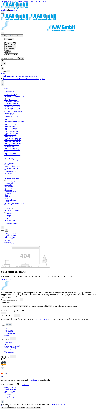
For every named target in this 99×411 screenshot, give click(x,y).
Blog (5, 328)
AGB (50, 306)
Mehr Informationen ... (58, 404)
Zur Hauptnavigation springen (37, 1)
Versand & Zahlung (10, 347)
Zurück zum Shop (6, 279)
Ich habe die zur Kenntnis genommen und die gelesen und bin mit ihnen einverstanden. (41, 306)
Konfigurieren (21, 407)
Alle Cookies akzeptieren (33, 407)
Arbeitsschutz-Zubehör (11, 54)
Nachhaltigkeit (8, 332)
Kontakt (6, 335)
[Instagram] (4, 360)
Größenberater (8, 330)
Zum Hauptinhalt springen (9, 1)
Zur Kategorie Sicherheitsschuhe (14, 121)
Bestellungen (28, 76)
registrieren (7, 75)
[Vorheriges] (2, 84)
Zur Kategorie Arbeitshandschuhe (14, 96)
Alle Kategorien (9, 39)
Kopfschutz (8, 52)
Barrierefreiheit (9, 352)
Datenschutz (8, 349)
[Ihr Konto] (2, 68)
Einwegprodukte (9, 48)
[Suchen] (19, 58)
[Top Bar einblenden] (2, 81)
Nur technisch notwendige (8, 407)
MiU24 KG (25, 385)
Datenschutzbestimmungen (20, 306)
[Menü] (2, 33)
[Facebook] (2, 360)
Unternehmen (8, 342)
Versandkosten (32, 380)
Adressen (21, 76)
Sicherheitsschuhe (10, 46)
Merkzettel (35, 76)
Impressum (7, 344)
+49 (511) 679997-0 (41, 319)
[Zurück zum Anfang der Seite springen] (2, 401)
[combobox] (9, 59)
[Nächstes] (2, 227)
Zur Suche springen (22, 1)
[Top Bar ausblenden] (2, 12)
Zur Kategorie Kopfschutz (12, 210)
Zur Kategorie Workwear (11, 178)
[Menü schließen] (8, 71)
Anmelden (4, 10)
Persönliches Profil (12, 76)
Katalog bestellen (9, 333)
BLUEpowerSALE (10, 43)
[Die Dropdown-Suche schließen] (22, 58)
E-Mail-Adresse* (6, 297)
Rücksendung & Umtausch (12, 346)
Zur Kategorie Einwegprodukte (13, 160)
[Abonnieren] (21, 299)
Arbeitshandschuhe (10, 44)
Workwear (8, 50)
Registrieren (13, 10)
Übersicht (4, 76)
